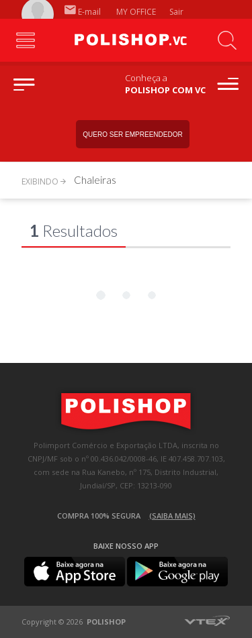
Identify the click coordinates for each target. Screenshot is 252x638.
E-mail (83, 11)
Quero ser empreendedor (132, 134)
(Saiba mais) (172, 516)
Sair (177, 11)
